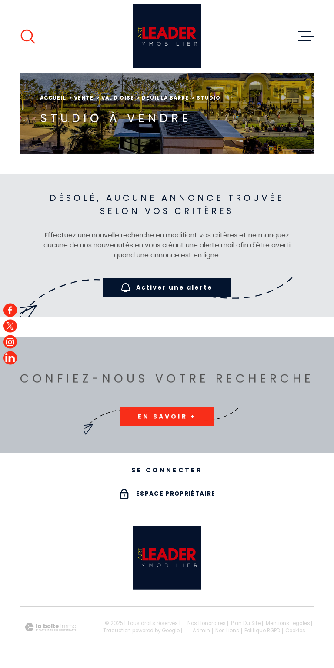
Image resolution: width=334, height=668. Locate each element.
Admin (201, 630)
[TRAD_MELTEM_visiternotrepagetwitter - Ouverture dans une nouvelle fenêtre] (10, 326)
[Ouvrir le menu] (306, 36)
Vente (84, 97)
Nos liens (227, 630)
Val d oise (117, 97)
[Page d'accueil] (167, 36)
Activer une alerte (167, 288)
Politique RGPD (262, 630)
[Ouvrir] (28, 36)
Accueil (53, 97)
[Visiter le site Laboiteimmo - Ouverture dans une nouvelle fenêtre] (50, 627)
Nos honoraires (206, 623)
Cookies (295, 630)
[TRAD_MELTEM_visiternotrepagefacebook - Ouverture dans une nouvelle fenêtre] (10, 310)
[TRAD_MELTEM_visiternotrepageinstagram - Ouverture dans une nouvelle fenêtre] (10, 342)
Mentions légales (288, 623)
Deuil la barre (165, 97)
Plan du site (246, 623)
